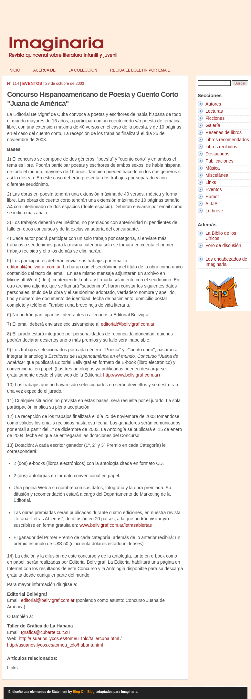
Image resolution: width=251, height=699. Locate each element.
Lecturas (214, 111)
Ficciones (215, 118)
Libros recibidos (221, 146)
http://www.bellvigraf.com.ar (130, 375)
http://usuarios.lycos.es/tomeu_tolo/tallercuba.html (69, 638)
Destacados (217, 153)
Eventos (213, 189)
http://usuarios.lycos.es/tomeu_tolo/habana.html (55, 645)
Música (212, 168)
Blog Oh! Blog (84, 691)
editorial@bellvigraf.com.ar (33, 266)
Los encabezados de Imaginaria (226, 261)
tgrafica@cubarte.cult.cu (45, 632)
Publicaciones (219, 160)
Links (210, 182)
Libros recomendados (227, 139)
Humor (212, 196)
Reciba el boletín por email (140, 70)
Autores (213, 104)
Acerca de (44, 70)
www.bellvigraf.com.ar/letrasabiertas (115, 525)
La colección (82, 70)
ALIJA (211, 203)
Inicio (14, 70)
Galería (212, 125)
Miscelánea (216, 175)
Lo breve (214, 210)
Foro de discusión (223, 245)
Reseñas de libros (223, 132)
